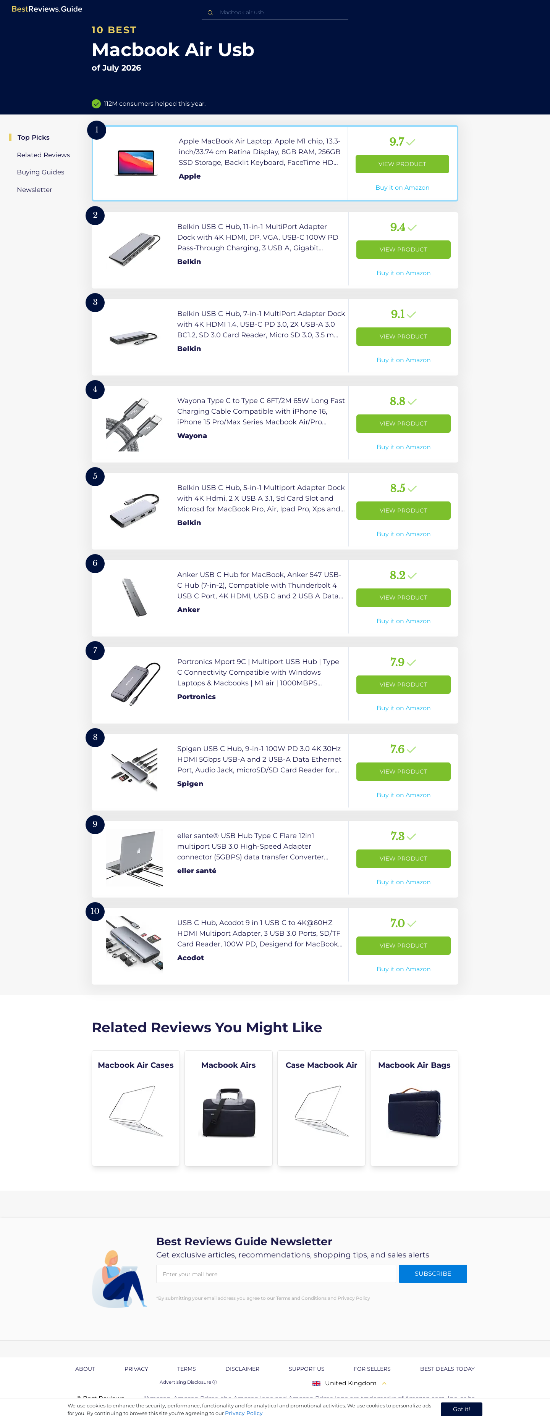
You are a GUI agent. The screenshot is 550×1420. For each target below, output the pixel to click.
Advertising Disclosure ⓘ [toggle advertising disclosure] (188, 1382)
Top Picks (34, 137)
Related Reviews (43, 155)
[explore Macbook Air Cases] (136, 1108)
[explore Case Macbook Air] (321, 1108)
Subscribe (433, 1273)
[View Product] (275, 163)
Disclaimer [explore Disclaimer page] (242, 1368)
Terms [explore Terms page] (186, 1368)
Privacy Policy (244, 1413)
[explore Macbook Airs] (228, 1108)
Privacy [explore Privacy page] (136, 1368)
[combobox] (275, 12)
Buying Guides (40, 172)
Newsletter (34, 189)
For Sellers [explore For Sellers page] (372, 1368)
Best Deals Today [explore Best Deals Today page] (447, 1368)
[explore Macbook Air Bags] (414, 1108)
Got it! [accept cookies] (461, 1409)
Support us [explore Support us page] (307, 1368)
